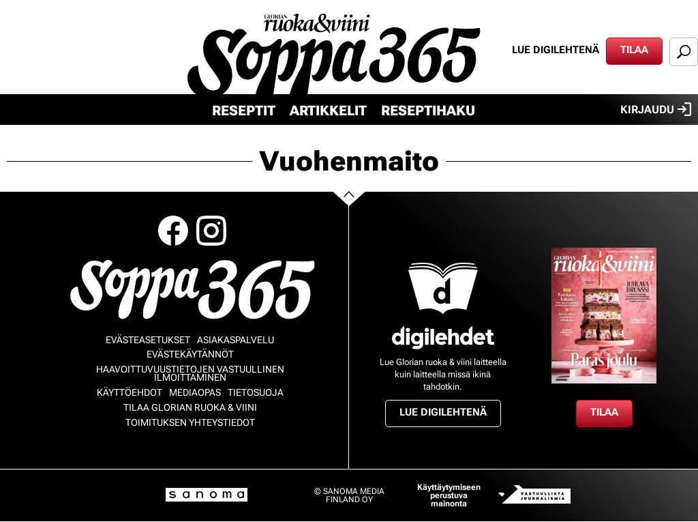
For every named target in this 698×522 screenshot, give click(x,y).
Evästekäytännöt (190, 354)
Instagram (211, 231)
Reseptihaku (428, 110)
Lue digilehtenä (555, 50)
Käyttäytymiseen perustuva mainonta (449, 495)
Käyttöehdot (129, 392)
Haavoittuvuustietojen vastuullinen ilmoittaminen (190, 373)
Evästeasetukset (148, 339)
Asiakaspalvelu (235, 339)
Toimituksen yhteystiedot (190, 422)
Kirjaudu (655, 109)
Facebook (173, 231)
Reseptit (243, 110)
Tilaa (634, 50)
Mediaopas (195, 392)
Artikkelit (328, 110)
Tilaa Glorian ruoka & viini (190, 407)
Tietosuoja (256, 392)
